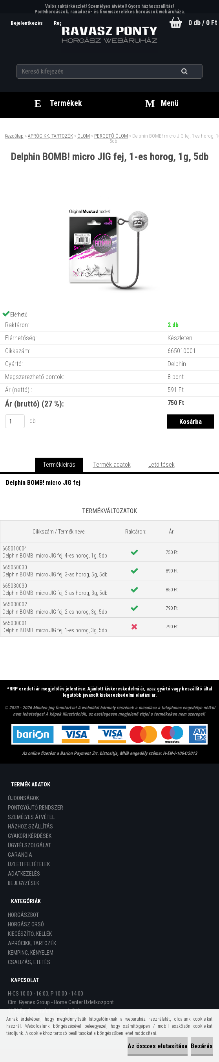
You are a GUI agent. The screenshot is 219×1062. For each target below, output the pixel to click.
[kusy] (15, 421)
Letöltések (161, 464)
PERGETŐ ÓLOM (111, 136)
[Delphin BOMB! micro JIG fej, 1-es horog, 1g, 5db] (109, 194)
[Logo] (109, 35)
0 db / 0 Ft (202, 22)
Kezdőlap (14, 136)
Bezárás (202, 1046)
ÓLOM (83, 136)
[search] (194, 71)
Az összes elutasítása (158, 1046)
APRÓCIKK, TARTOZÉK (50, 136)
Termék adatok (112, 464)
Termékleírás (59, 464)
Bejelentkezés (27, 23)
